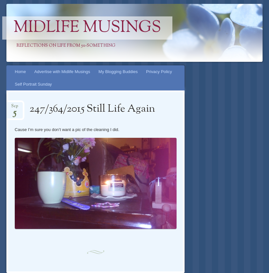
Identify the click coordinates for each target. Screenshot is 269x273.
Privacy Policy (159, 71)
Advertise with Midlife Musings (62, 71)
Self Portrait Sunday (33, 84)
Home (20, 71)
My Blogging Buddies (118, 71)
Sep (14, 108)
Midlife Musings (87, 28)
